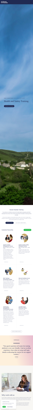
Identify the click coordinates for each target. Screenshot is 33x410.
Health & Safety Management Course (8, 245)
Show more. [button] (5, 404)
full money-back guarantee (23, 405)
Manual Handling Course (24, 278)
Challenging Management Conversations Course (8, 308)
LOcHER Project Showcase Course (23, 307)
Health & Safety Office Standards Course (24, 245)
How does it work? (10, 222)
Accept (4, 406)
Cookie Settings (9, 406)
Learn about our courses (9, 106)
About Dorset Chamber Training (21, 222)
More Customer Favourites (16, 331)
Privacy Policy (9, 404)
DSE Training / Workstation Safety (7, 279)
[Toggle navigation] (31, 2)
